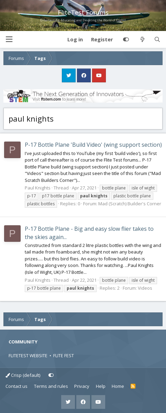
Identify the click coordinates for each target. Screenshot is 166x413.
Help (101, 386)
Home (118, 386)
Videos (145, 288)
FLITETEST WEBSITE (28, 355)
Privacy (81, 386)
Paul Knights (38, 188)
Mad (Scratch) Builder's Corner (129, 203)
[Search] (157, 40)
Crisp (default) (22, 375)
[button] (8, 39)
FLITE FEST (63, 355)
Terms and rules (51, 386)
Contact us (16, 386)
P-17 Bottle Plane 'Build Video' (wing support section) (93, 144)
